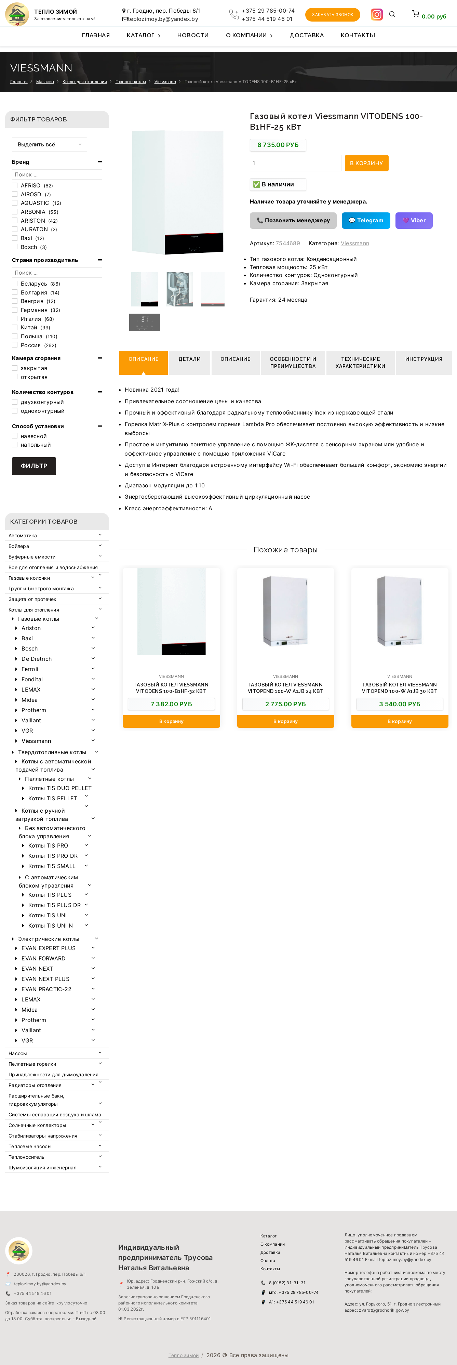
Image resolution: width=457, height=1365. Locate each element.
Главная (96, 35)
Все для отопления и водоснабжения (53, 567)
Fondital (32, 679)
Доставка (307, 35)
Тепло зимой (184, 1355)
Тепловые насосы (30, 1146)
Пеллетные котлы (49, 778)
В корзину (366, 163)
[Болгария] (14, 292)
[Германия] (14, 310)
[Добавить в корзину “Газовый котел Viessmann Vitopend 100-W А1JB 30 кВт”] (399, 721)
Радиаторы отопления (35, 1085)
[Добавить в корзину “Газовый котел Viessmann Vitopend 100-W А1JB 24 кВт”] (285, 721)
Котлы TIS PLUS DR (54, 905)
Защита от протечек (33, 599)
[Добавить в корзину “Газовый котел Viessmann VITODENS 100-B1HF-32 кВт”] (171, 721)
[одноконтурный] (14, 411)
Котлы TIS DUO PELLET (60, 788)
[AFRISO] (14, 185)
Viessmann (165, 81)
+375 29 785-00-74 (268, 10)
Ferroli (30, 669)
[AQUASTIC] (14, 203)
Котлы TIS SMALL (52, 866)
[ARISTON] (14, 220)
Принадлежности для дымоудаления (53, 1074)
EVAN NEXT (37, 968)
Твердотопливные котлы (52, 752)
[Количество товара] (295, 163)
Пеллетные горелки (32, 1064)
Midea (30, 699)
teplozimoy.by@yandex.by (163, 18)
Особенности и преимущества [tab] (293, 362)
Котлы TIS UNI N (50, 925)
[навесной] (14, 435)
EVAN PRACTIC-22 (46, 989)
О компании (249, 39)
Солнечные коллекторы (37, 1125)
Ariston (31, 628)
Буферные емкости (32, 557)
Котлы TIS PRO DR (53, 855)
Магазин (45, 81)
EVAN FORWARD (44, 958)
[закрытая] (14, 368)
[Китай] (14, 327)
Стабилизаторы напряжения (43, 1136)
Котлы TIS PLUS (49, 894)
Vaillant (31, 720)
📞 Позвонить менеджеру (293, 220)
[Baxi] (14, 238)
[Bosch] (14, 246)
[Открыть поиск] (392, 15)
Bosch (30, 648)
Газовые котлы (131, 81)
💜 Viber (414, 220)
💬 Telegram (366, 220)
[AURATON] (14, 229)
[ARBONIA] (14, 211)
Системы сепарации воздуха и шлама (55, 1114)
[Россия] (14, 344)
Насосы (18, 1053)
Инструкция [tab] (424, 359)
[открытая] (14, 376)
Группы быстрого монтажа (41, 588)
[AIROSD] (14, 194)
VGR (27, 730)
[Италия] (14, 318)
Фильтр (34, 465)
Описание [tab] (144, 359)
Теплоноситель (26, 1157)
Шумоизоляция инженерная (43, 1167)
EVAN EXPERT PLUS (49, 948)
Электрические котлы (48, 938)
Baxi (27, 638)
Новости (193, 35)
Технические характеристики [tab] (361, 362)
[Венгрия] (14, 301)
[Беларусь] (14, 283)
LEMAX (31, 689)
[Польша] (14, 336)
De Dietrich (37, 658)
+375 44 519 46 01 (267, 18)
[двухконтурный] (14, 402)
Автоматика (23, 535)
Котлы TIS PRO (48, 845)
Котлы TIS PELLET (52, 798)
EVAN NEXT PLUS (45, 978)
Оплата (267, 1260)
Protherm (34, 710)
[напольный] (14, 444)
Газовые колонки (29, 578)
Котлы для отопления (85, 81)
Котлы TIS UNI (47, 915)
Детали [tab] (189, 359)
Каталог (143, 39)
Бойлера (19, 546)
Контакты (358, 35)
